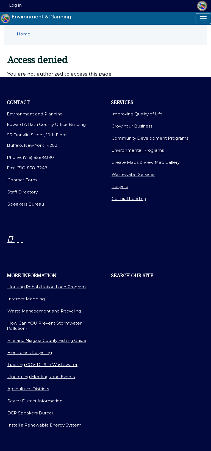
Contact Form (22, 179)
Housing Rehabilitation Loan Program (46, 286)
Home (23, 34)
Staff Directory (22, 192)
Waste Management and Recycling (44, 311)
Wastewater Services (133, 174)
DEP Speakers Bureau (30, 413)
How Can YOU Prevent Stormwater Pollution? (44, 325)
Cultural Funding (129, 198)
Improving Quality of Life (137, 114)
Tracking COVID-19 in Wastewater (42, 364)
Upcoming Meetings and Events (41, 376)
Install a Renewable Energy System (44, 425)
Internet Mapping (26, 298)
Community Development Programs (150, 138)
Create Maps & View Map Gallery (146, 162)
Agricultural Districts (28, 388)
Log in (15, 5)
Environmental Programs (138, 150)
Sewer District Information (34, 400)
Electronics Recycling (29, 352)
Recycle (120, 186)
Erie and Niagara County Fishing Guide (46, 340)
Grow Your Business (132, 126)
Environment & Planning (36, 18)
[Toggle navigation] (203, 18)
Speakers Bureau (25, 204)
